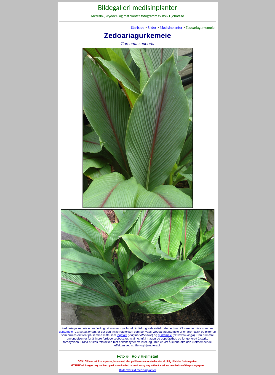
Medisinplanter (171, 27)
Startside (137, 27)
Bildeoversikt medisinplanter (137, 370)
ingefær (122, 335)
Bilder (152, 27)
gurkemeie (66, 331)
